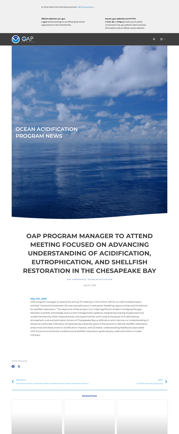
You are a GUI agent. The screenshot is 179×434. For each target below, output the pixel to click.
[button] (155, 39)
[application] (164, 39)
